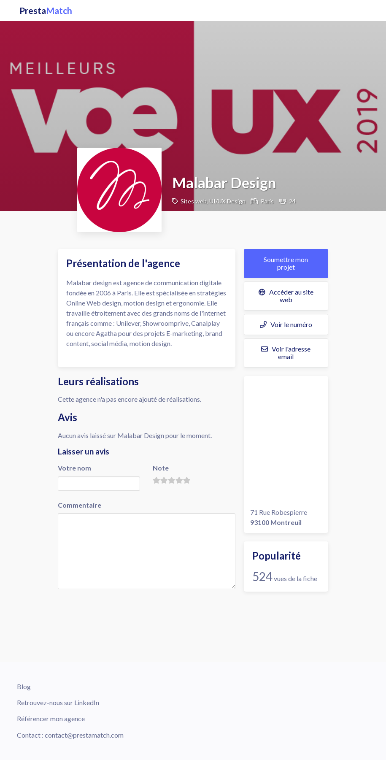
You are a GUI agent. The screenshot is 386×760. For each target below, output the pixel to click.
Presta (45, 10)
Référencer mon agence (51, 718)
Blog (24, 686)
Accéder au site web (286, 295)
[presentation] (122, 607)
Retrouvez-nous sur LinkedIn (58, 702)
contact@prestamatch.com (84, 735)
